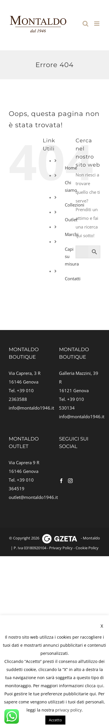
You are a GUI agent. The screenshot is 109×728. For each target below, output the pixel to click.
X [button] (102, 626)
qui (100, 685)
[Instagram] (70, 480)
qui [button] (93, 693)
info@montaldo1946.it (31, 408)
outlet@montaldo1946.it (33, 497)
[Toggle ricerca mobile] (85, 24)
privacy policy (68, 710)
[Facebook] (61, 480)
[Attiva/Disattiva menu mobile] (97, 24)
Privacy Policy (61, 547)
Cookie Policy (87, 547)
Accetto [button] (55, 720)
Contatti (73, 278)
